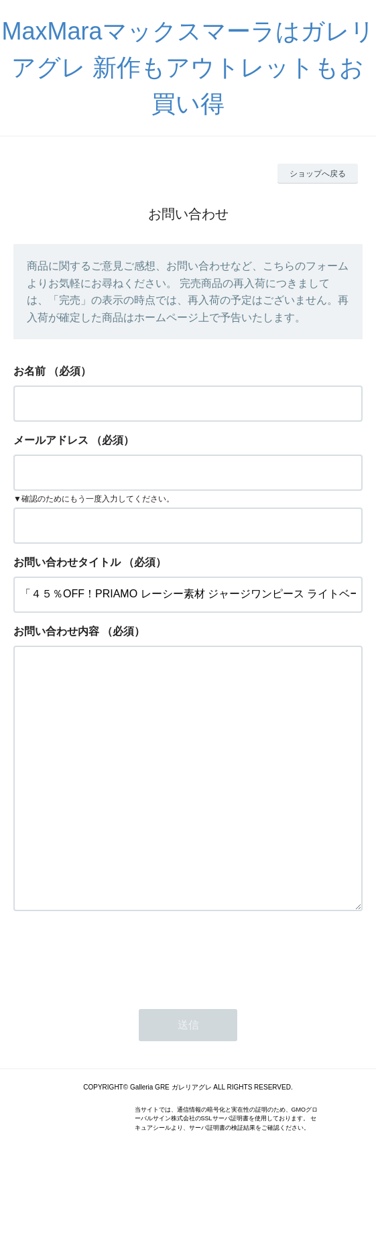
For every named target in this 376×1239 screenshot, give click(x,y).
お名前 (29, 371)
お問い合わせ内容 (56, 631)
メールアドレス (50, 440)
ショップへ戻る (318, 173)
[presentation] (115, 1010)
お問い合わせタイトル (67, 562)
